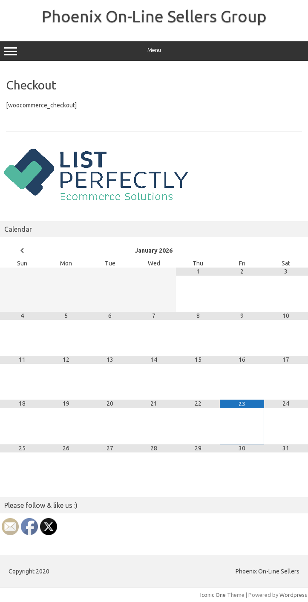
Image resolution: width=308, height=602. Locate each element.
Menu (154, 51)
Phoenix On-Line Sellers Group (154, 16)
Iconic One (213, 595)
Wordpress (293, 595)
